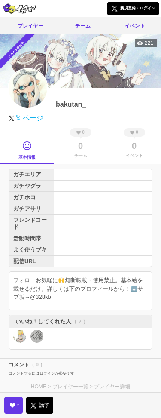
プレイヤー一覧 (70, 387)
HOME (38, 387)
